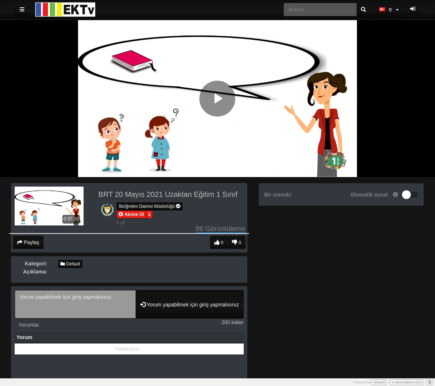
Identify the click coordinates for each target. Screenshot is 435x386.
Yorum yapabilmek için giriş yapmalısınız (75, 304)
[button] (131, 214)
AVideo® (379, 382)
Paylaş (28, 242)
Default (70, 263)
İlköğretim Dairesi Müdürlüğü (149, 206)
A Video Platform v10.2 (407, 382)
